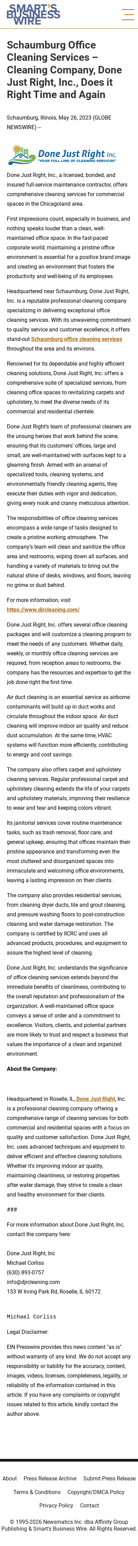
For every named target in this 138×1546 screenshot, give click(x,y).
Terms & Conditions (37, 1492)
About (9, 1478)
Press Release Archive (50, 1478)
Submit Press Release (109, 1478)
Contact (89, 1505)
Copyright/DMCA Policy (96, 1492)
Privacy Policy (56, 1505)
